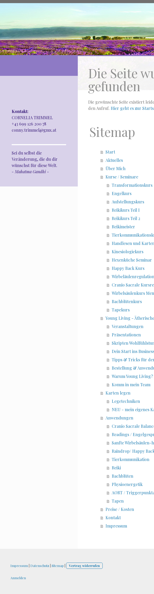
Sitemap (58, 565)
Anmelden (18, 578)
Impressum (19, 565)
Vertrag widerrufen (84, 565)
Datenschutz (39, 565)
